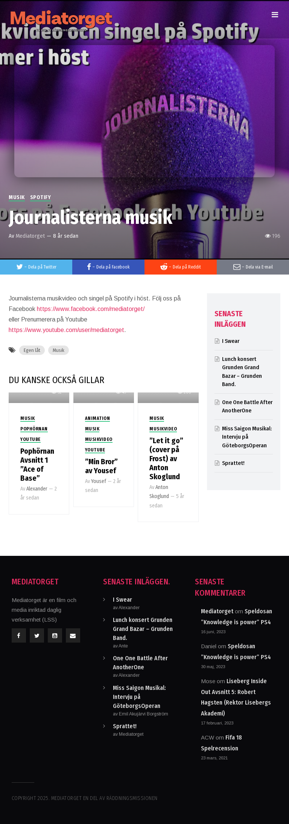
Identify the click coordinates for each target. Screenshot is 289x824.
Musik (17, 197)
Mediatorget (30, 235)
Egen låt (32, 350)
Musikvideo (99, 439)
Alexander (36, 489)
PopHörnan (34, 429)
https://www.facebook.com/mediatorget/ (90, 309)
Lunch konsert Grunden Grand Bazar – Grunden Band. (143, 628)
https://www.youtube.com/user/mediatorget (66, 330)
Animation (97, 418)
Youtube (30, 439)
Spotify (40, 197)
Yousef (98, 481)
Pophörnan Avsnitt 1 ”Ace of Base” (37, 465)
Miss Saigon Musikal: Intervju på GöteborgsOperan (247, 437)
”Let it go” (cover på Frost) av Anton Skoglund (166, 458)
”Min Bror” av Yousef (101, 466)
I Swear (230, 341)
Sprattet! (233, 463)
